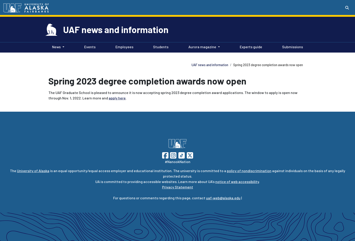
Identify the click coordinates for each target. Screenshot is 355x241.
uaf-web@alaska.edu (223, 198)
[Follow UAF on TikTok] (181, 155)
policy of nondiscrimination (249, 171)
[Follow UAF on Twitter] (190, 155)
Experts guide (250, 46)
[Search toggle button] (347, 8)
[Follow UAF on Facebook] (165, 155)
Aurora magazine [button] (202, 47)
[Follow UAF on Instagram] (172, 155)
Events (89, 46)
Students (159, 46)
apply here (117, 98)
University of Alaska (33, 171)
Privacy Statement (177, 187)
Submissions (291, 46)
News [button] (56, 47)
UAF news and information (115, 29)
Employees (123, 46)
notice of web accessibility (237, 181)
